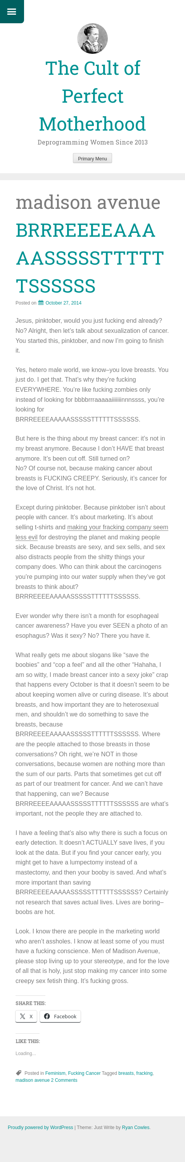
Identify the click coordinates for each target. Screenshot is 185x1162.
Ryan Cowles (136, 1127)
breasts (125, 1073)
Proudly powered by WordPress (40, 1127)
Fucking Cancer (84, 1073)
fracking (144, 1073)
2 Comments (64, 1080)
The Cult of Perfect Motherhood (92, 95)
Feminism (55, 1073)
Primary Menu (92, 159)
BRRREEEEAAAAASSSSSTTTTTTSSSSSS (90, 257)
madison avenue (33, 1080)
